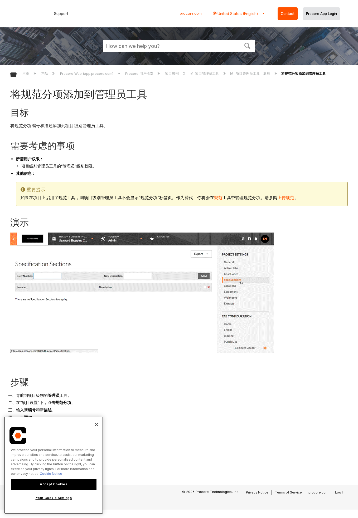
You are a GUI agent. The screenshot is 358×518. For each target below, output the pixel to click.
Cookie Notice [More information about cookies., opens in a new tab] (51, 474)
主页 (26, 73)
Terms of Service (288, 492)
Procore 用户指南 (139, 73)
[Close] (96, 424)
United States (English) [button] (237, 13)
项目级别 (172, 73)
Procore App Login (321, 14)
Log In (340, 492)
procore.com (191, 13)
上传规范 (285, 197)
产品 (45, 73)
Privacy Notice (257, 492)
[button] (247, 45)
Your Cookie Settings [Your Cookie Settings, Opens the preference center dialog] (54, 498)
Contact (287, 14)
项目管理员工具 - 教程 (250, 73)
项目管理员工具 (205, 73)
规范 (218, 197)
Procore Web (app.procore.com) (87, 73)
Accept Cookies (53, 484)
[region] (53, 465)
